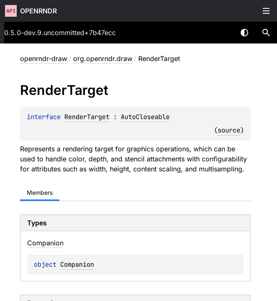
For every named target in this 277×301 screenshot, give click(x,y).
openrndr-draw (43, 58)
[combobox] (223, 32)
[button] (266, 32)
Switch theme (244, 32)
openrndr (38, 11)
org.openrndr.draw (102, 58)
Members (40, 192)
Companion (77, 264)
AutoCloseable (145, 116)
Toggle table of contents (266, 11)
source (229, 130)
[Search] (266, 32)
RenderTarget (86, 116)
